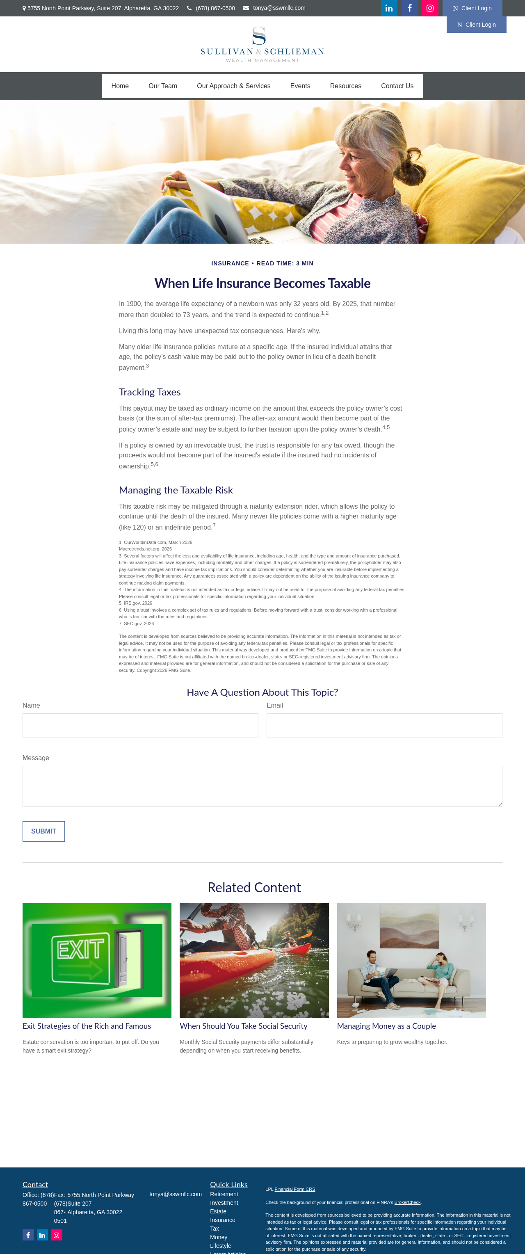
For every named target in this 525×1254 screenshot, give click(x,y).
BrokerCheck (408, 1202)
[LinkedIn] (389, 8)
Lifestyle (220, 1246)
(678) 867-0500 (211, 8)
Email (275, 705)
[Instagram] (56, 1234)
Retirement (224, 1194)
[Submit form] (44, 831)
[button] (120, 86)
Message (36, 757)
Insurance (222, 1220)
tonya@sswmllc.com (274, 8)
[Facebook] (410, 8)
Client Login (472, 8)
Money (218, 1237)
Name (31, 705)
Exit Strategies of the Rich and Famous (87, 1025)
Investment (224, 1202)
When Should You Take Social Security (244, 1025)
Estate (218, 1211)
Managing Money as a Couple (386, 1025)
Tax (214, 1228)
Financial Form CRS (295, 1189)
